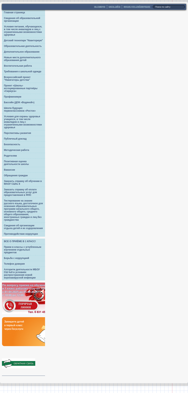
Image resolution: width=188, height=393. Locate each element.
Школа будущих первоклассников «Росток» (20, 109)
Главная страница (14, 12)
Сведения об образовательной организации (22, 19)
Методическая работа (16, 150)
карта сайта (114, 6)
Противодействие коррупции (21, 234)
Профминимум (12, 96)
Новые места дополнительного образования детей (22, 59)
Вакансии (9, 169)
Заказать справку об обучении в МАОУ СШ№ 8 (23, 182)
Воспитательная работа (18, 65)
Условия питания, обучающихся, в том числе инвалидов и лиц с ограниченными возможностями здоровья (23, 30)
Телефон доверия (14, 263)
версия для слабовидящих (137, 6)
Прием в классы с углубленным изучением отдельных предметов (22, 250)
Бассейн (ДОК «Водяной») (19, 102)
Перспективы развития (17, 133)
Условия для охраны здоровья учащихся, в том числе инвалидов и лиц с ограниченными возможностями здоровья (23, 122)
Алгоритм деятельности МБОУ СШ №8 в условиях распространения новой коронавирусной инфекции (22, 273)
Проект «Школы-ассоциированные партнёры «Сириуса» (20, 88)
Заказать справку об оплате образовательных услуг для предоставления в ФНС (20, 192)
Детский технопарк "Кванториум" (23, 40)
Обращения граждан (16, 175)
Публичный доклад (15, 138)
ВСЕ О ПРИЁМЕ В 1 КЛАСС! (20, 241)
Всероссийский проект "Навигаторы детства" (17, 78)
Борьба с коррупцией (16, 258)
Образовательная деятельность (23, 46)
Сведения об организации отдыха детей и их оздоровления (23, 227)
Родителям (10, 155)
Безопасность (12, 144)
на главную (99, 6)
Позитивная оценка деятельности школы (16, 163)
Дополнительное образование (22, 51)
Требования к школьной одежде (22, 71)
